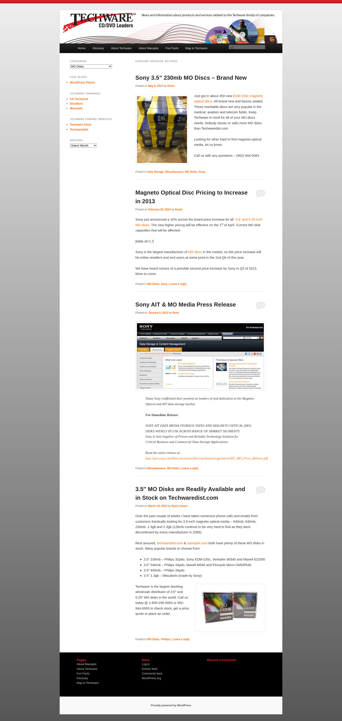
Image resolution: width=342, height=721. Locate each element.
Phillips (166, 639)
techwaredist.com (170, 543)
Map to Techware (196, 48)
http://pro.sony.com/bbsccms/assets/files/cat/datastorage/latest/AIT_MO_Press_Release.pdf (206, 458)
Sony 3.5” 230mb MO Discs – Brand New (191, 77)
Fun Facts (172, 48)
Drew (175, 312)
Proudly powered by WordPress (171, 705)
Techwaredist (79, 129)
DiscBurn (76, 103)
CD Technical (79, 99)
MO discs (195, 252)
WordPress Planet (82, 82)
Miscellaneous (174, 171)
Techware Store (80, 124)
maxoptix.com (197, 543)
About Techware (121, 48)
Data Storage (155, 171)
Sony (202, 171)
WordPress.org (151, 678)
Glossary (98, 48)
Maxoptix (76, 108)
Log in (146, 664)
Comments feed (152, 673)
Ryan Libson (179, 506)
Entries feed (149, 668)
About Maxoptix (149, 48)
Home (82, 48)
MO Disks (191, 171)
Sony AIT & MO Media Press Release (185, 304)
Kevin (171, 85)
